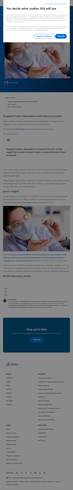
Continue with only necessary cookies (56, 4)
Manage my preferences (42, 36)
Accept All (61, 36)
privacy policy (42, 30)
